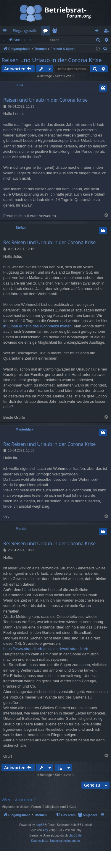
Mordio (21, 528)
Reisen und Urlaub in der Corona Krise (51, 60)
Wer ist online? (18, 799)
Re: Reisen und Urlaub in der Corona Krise (49, 242)
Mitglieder (55, 31)
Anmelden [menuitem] (99, 31)
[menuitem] (105, 49)
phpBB (40, 824)
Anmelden (22, 39)
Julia (19, 85)
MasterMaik (24, 429)
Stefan (21, 227)
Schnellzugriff (5, 31)
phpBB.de (75, 835)
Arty (45, 830)
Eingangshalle (25, 30)
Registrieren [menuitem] (107, 31)
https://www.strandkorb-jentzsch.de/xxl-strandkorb (45, 649)
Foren (46, 31)
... (3, 39)
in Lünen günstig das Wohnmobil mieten (37, 326)
